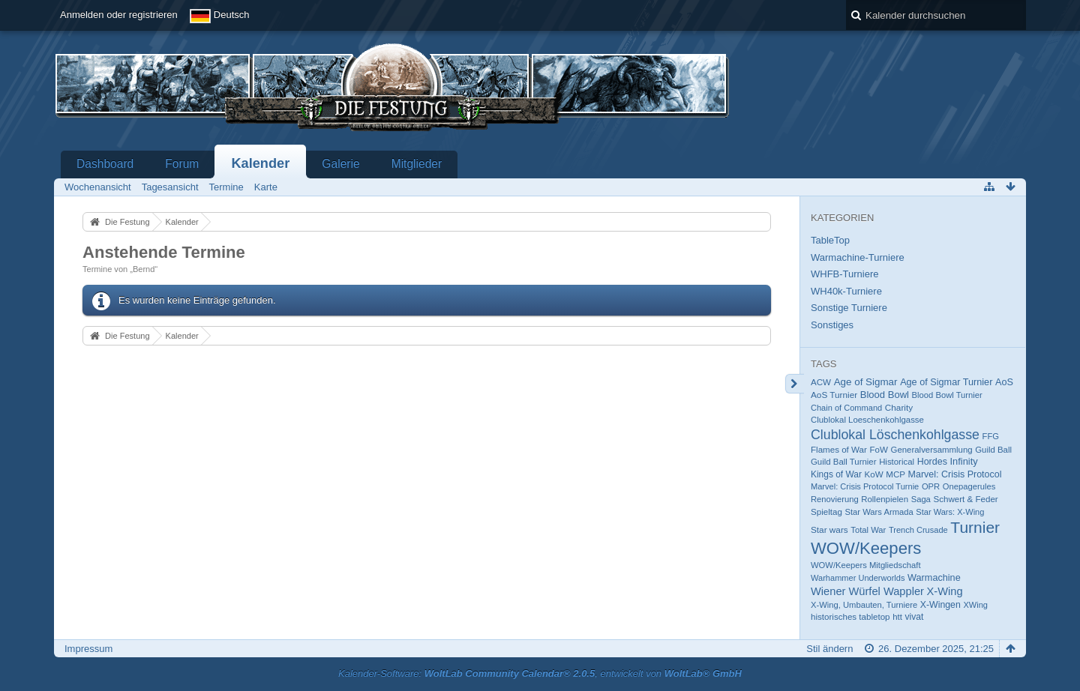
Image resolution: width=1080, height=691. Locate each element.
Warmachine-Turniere (857, 257)
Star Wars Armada (878, 511)
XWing (975, 604)
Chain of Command (846, 407)
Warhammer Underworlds (857, 577)
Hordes (932, 461)
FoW (878, 449)
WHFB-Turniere (845, 274)
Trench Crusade (918, 529)
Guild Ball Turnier (844, 461)
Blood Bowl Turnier (947, 394)
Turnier (975, 527)
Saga (921, 499)
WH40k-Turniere (846, 291)
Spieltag (826, 511)
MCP (895, 474)
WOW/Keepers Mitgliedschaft (866, 565)
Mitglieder (417, 163)
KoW (874, 474)
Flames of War (839, 449)
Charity (899, 407)
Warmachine (934, 578)
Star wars (829, 529)
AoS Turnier (834, 394)
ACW (821, 382)
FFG (990, 436)
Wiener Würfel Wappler (867, 591)
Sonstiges (832, 325)
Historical (896, 461)
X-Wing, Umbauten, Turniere (864, 604)
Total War (868, 529)
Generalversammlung (932, 449)
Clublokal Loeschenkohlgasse (867, 419)
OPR (931, 486)
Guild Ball (993, 449)
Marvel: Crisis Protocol (955, 474)
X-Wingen (940, 605)
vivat (914, 617)
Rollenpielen (884, 499)
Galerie (340, 163)
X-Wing (945, 591)
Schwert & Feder (965, 499)
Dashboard (105, 163)
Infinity (964, 461)
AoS (1004, 382)
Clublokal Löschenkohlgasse (895, 434)
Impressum (88, 648)
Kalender (260, 163)
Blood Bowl (884, 394)
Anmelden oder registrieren (119, 14)
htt (897, 616)
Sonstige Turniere (849, 307)
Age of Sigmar (866, 381)
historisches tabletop (850, 616)
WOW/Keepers (866, 548)
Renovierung (835, 499)
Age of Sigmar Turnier (946, 382)
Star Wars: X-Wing (950, 511)
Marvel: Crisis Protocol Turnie (865, 486)
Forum (182, 163)
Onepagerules (969, 486)
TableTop (830, 240)
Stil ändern (829, 648)
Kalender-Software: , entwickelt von (540, 673)
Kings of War (836, 474)
